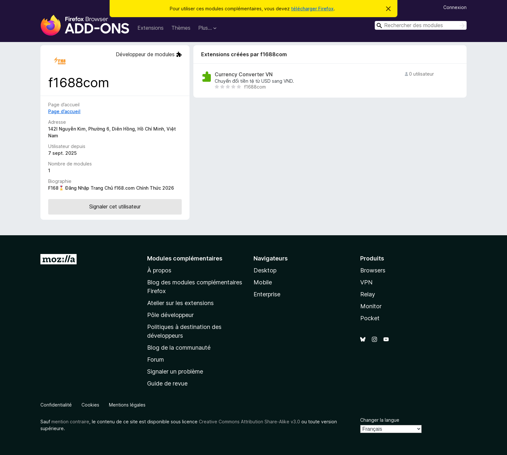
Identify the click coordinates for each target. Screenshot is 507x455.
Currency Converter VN (244, 74)
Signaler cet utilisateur (115, 206)
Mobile (262, 282)
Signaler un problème (175, 371)
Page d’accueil (64, 111)
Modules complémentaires (184, 258)
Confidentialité (56, 404)
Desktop (264, 270)
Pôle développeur (170, 315)
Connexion (455, 7)
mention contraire (70, 421)
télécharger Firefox (312, 8)
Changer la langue (379, 420)
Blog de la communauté (178, 347)
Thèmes (180, 28)
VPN (366, 282)
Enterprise (266, 294)
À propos (159, 270)
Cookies (90, 404)
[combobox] (421, 25)
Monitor (371, 306)
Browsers (372, 270)
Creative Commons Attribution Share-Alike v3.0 (249, 421)
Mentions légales (127, 404)
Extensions (150, 28)
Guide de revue (167, 383)
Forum (155, 359)
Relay (367, 294)
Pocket (370, 318)
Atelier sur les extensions (180, 303)
